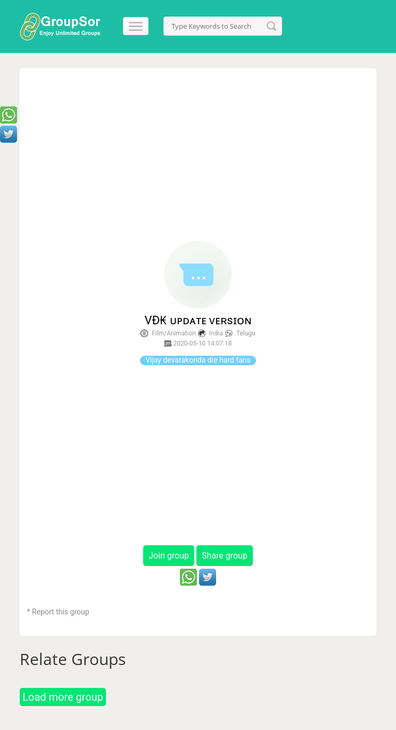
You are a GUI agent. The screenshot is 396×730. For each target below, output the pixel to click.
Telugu (245, 333)
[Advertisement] (198, 154)
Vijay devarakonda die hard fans (198, 360)
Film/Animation (174, 333)
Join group (168, 556)
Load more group (62, 697)
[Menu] (131, 26)
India (216, 333)
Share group (225, 556)
